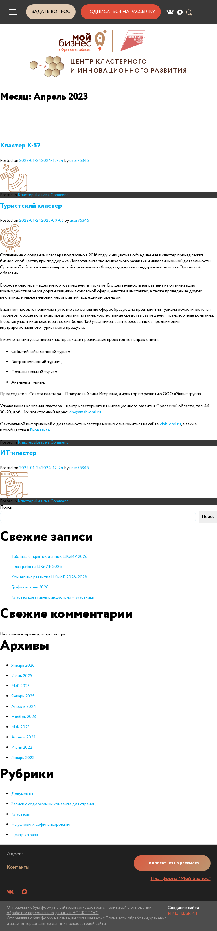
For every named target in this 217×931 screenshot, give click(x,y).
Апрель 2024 (23, 707)
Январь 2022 (22, 758)
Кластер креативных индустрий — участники (52, 597)
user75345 (79, 161)
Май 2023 (20, 727)
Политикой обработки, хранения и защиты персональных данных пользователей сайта (86, 921)
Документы (22, 794)
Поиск (6, 508)
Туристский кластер (31, 206)
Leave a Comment (52, 195)
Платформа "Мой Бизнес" (181, 878)
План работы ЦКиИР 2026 (36, 567)
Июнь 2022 (21, 747)
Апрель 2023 (23, 737)
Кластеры (27, 195)
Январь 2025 (22, 696)
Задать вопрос (51, 11)
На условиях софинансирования (41, 825)
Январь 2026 (23, 666)
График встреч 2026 (30, 587)
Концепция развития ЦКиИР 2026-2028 (49, 577)
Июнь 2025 (21, 676)
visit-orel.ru (170, 424)
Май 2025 (20, 686)
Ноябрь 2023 (23, 717)
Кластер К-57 (20, 146)
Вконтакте (40, 430)
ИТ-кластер (18, 453)
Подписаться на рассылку (120, 11)
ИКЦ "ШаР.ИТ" (184, 913)
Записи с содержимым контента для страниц (53, 804)
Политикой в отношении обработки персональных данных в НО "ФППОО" (79, 910)
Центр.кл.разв (24, 835)
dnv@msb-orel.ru (85, 412)
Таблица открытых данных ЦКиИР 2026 (49, 557)
